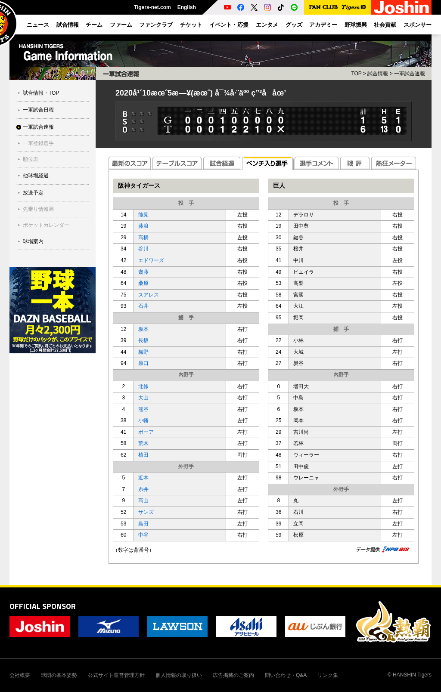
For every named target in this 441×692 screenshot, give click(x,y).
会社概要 (19, 675)
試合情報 (377, 74)
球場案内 (33, 241)
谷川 (143, 249)
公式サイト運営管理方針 (116, 675)
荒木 (143, 443)
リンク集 (327, 675)
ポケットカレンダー (46, 225)
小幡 (143, 420)
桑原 (143, 283)
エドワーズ (151, 260)
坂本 (143, 329)
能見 (143, 215)
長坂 (143, 340)
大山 (143, 398)
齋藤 (143, 272)
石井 (143, 306)
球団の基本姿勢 (59, 675)
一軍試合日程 (38, 110)
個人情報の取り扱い (178, 675)
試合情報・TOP (41, 93)
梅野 (143, 352)
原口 (143, 363)
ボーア (146, 432)
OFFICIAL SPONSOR (42, 606)
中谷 (143, 535)
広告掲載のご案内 (233, 675)
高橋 (143, 238)
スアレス (148, 295)
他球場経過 (36, 176)
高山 (143, 500)
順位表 (30, 159)
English (186, 7)
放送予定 (33, 193)
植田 (143, 455)
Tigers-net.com (152, 7)
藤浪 (143, 226)
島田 (143, 524)
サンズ (146, 512)
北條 (143, 386)
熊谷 (143, 409)
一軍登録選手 (38, 143)
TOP (356, 74)
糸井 (143, 489)
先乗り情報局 (38, 209)
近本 (143, 478)
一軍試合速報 (38, 127)
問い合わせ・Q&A (286, 675)
